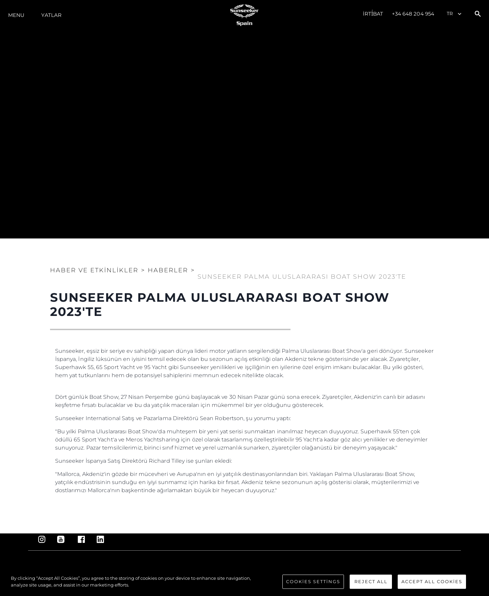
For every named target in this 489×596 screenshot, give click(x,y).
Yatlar (51, 15)
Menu (16, 15)
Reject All (371, 586)
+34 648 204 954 (413, 13)
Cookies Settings (313, 586)
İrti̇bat (373, 13)
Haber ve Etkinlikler (94, 270)
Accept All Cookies (431, 586)
